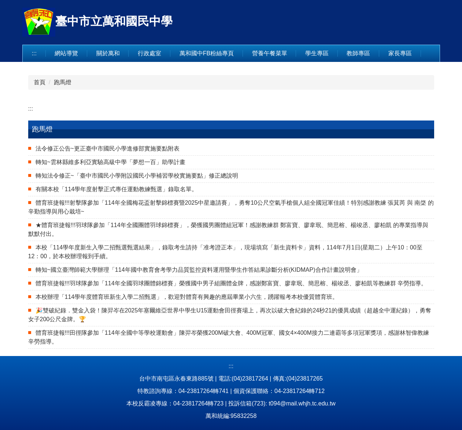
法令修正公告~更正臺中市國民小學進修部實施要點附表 (108, 148)
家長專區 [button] (400, 53)
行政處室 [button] (149, 53)
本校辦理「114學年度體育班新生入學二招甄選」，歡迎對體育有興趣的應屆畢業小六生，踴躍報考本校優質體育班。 (187, 297)
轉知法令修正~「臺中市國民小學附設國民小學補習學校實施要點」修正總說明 (137, 176)
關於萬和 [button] (108, 53)
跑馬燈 (62, 82)
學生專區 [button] (317, 53)
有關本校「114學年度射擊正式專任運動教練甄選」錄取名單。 (117, 189)
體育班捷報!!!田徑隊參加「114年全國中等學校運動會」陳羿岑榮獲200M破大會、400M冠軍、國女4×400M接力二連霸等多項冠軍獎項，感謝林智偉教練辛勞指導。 (228, 337)
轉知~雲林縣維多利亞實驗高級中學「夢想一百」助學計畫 (110, 162)
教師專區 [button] (358, 53)
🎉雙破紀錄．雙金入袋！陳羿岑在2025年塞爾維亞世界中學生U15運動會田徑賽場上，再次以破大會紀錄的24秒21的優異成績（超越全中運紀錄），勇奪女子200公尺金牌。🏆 (230, 314)
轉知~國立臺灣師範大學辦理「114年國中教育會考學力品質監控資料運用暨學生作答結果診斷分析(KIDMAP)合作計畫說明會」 (199, 270)
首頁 (39, 82)
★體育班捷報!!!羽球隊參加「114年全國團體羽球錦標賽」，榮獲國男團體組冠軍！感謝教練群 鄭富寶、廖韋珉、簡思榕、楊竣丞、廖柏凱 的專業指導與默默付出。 (228, 229)
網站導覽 (66, 53)
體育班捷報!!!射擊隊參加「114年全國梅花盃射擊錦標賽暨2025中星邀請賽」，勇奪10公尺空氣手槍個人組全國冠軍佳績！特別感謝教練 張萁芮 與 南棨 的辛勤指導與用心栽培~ (231, 207)
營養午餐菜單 (269, 53)
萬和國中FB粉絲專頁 (207, 53)
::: (34, 53)
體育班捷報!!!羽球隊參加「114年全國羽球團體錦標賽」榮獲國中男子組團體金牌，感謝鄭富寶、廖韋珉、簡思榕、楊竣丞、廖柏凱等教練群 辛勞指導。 (231, 283)
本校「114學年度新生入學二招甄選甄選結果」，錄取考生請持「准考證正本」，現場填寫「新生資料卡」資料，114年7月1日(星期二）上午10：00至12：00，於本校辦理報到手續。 (225, 251)
